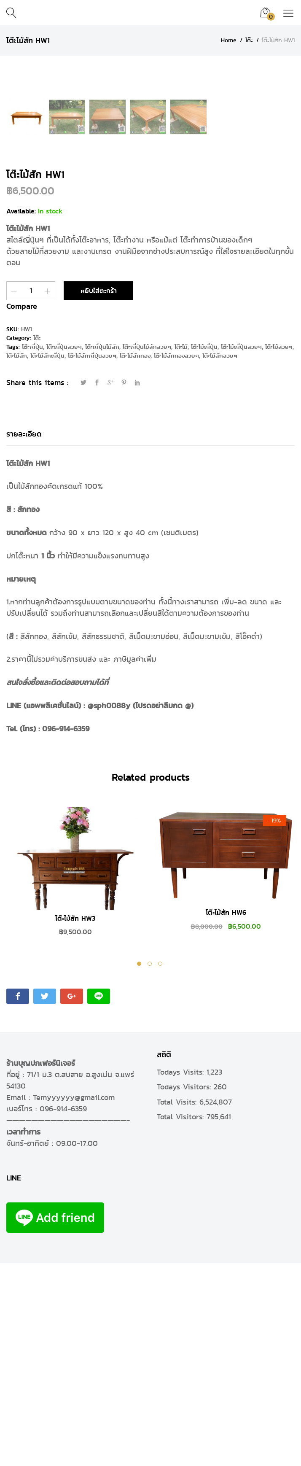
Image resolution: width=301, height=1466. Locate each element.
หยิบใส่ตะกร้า (99, 494)
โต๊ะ (37, 541)
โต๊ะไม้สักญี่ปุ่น (47, 559)
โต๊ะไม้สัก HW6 (226, 1116)
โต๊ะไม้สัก (16, 559)
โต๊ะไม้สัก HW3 (75, 1121)
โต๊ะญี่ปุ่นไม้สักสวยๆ (147, 550)
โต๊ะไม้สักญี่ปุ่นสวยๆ (92, 559)
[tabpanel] (75, 1079)
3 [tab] (161, 1167)
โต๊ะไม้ (181, 550)
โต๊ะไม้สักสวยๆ (219, 559)
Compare (21, 509)
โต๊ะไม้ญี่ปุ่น (204, 550)
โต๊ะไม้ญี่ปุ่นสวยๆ (241, 550)
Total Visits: (178, 1304)
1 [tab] (140, 1167)
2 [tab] (151, 1167)
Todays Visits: (182, 1274)
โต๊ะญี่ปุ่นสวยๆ (64, 550)
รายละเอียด (24, 637)
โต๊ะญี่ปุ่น (32, 550)
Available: (21, 414)
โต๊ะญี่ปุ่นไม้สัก (102, 550)
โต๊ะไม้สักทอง (135, 559)
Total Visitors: (182, 1319)
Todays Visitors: (185, 1290)
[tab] (24, 637)
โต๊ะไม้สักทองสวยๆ (176, 559)
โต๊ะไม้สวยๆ (279, 550)
